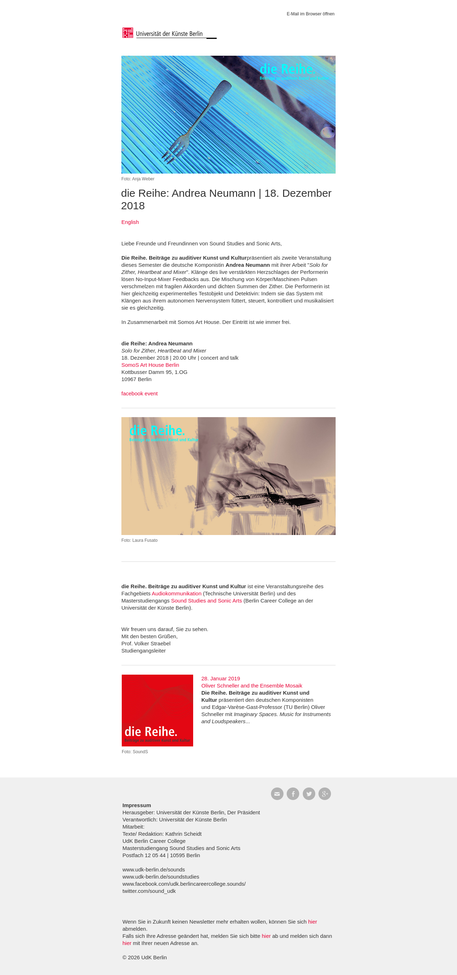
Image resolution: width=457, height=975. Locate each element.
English (130, 222)
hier (312, 922)
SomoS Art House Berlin (150, 365)
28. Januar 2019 (220, 678)
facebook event (139, 393)
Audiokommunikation (176, 593)
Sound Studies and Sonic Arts (206, 601)
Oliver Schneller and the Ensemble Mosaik (251, 685)
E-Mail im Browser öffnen (311, 13)
